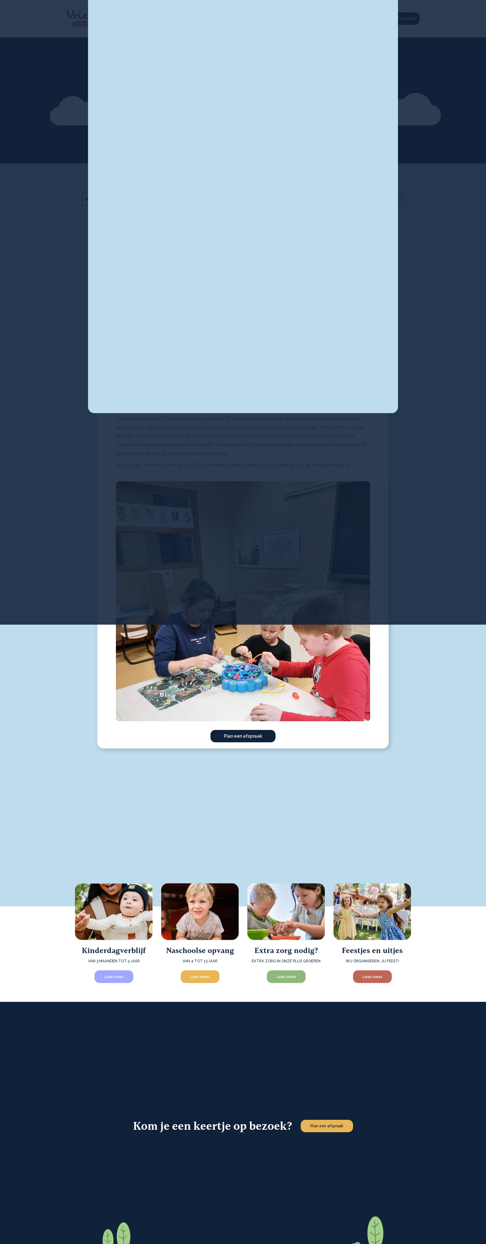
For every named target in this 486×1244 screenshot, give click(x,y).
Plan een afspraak (243, 736)
